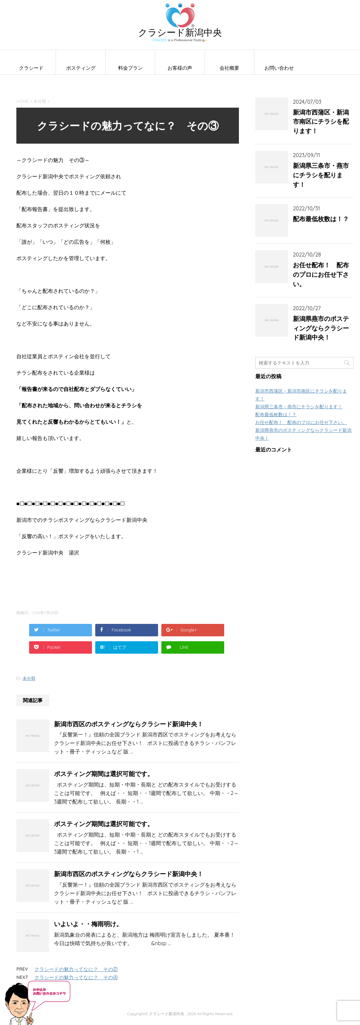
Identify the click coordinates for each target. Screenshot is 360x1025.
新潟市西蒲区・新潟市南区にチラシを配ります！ (321, 121)
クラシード (31, 68)
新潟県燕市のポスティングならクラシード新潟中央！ (321, 328)
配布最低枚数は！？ (321, 219)
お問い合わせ (279, 68)
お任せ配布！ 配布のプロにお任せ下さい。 (321, 274)
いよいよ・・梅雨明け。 (88, 924)
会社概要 (229, 68)
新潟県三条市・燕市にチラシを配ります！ (321, 175)
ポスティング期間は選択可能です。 (103, 774)
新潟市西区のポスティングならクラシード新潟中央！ (128, 724)
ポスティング (81, 68)
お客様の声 (180, 68)
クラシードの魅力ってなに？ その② (76, 969)
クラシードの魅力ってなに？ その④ (76, 977)
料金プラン (130, 68)
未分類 (29, 678)
